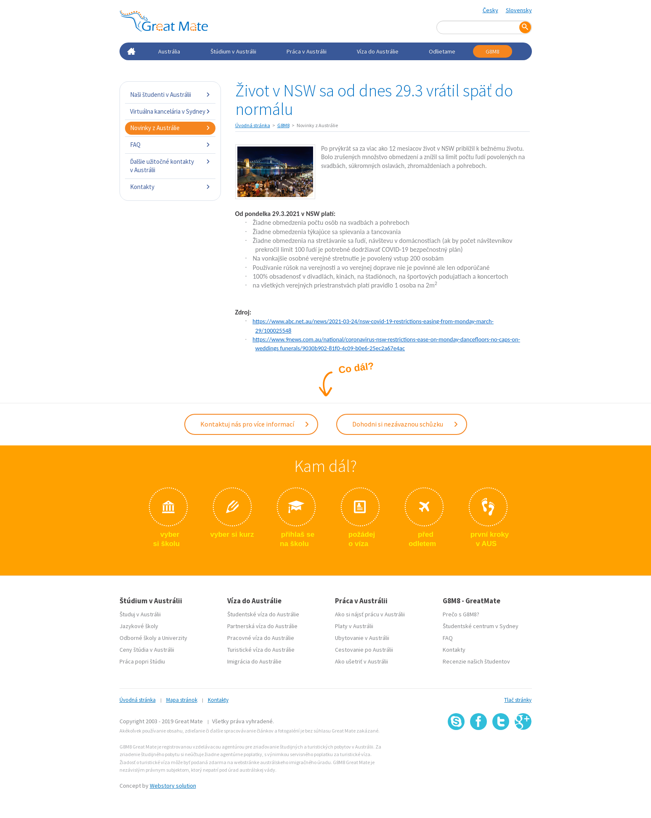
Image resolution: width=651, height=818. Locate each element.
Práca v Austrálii (307, 51)
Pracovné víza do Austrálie (260, 638)
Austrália (169, 51)
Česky (490, 10)
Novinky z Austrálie (170, 128)
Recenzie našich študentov (476, 661)
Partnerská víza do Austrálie (262, 626)
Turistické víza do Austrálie (261, 649)
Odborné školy (138, 638)
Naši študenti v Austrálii (170, 95)
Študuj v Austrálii (140, 614)
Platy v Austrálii (354, 626)
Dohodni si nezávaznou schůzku (405, 424)
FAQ (170, 145)
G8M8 (493, 51)
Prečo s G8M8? (461, 614)
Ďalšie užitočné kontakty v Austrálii (170, 165)
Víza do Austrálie (378, 51)
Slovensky (519, 10)
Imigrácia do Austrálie (254, 661)
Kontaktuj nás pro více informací (255, 424)
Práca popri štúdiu (142, 661)
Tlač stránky (517, 699)
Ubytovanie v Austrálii (362, 638)
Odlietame (442, 51)
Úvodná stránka (252, 125)
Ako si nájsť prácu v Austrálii (370, 614)
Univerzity (174, 638)
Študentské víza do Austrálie (263, 614)
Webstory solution (173, 785)
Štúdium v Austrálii (233, 51)
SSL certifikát (500, 748)
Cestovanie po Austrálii (364, 649)
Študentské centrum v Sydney (480, 626)
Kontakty (170, 187)
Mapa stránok (181, 699)
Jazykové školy (139, 626)
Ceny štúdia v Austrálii (147, 649)
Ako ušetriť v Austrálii (361, 661)
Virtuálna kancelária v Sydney (170, 111)
